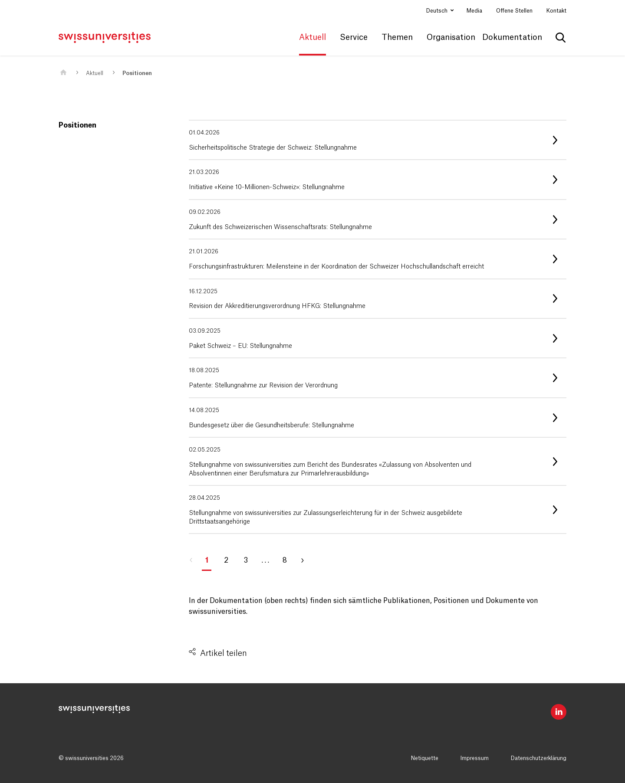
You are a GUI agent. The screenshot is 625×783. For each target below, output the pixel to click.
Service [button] (354, 37)
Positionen (137, 73)
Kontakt (556, 10)
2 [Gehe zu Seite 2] (226, 560)
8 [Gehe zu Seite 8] (285, 560)
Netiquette (424, 758)
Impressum (475, 758)
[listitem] (377, 140)
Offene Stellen (514, 10)
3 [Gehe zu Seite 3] (245, 560)
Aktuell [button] (312, 37)
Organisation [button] (451, 37)
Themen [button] (397, 37)
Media (474, 10)
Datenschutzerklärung (538, 758)
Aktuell (94, 73)
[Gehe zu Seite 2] (305, 560)
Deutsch (437, 10)
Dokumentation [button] (512, 37)
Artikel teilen (223, 653)
